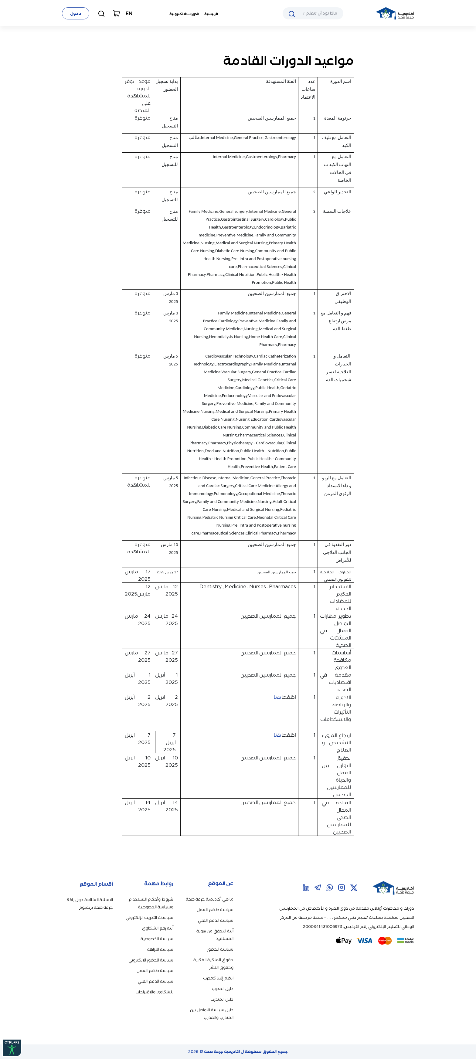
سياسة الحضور (220, 936)
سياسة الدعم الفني (215, 907)
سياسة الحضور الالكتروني (150, 949)
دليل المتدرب (221, 986)
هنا (277, 697)
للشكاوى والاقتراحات (154, 981)
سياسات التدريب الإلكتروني (149, 907)
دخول (75, 13)
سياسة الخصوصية (157, 928)
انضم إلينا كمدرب (218, 965)
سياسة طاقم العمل (215, 897)
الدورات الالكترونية (184, 14)
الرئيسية (211, 14)
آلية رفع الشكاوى (157, 917)
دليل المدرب (222, 975)
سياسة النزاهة (160, 938)
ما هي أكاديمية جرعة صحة (209, 886)
